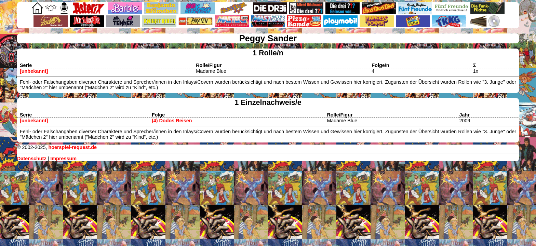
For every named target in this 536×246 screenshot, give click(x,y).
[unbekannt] (34, 71)
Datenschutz (31, 158)
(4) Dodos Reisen (172, 120)
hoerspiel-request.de (72, 147)
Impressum (63, 158)
